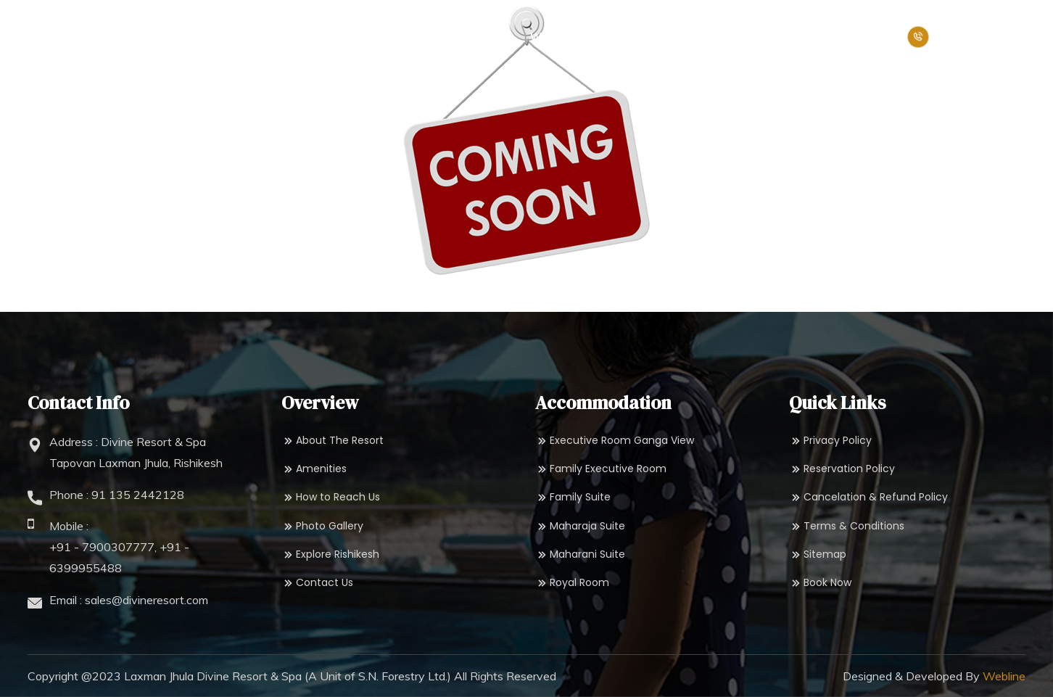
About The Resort (332, 440)
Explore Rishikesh (330, 554)
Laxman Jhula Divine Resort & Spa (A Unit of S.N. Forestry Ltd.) (287, 676)
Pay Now (867, 36)
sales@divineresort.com (146, 600)
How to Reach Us (330, 497)
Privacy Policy (830, 440)
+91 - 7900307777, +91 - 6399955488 (119, 557)
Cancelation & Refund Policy (868, 497)
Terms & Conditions (846, 526)
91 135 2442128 (137, 494)
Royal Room (572, 582)
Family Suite (573, 497)
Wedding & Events (585, 36)
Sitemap (817, 554)
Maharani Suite (580, 554)
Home (198, 36)
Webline (1004, 676)
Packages (701, 36)
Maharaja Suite (580, 526)
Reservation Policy (842, 469)
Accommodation (377, 36)
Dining (479, 36)
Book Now (792, 36)
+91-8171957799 (966, 37)
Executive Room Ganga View (614, 440)
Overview (265, 36)
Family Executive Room (600, 469)
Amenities (314, 469)
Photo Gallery (322, 526)
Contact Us (317, 582)
